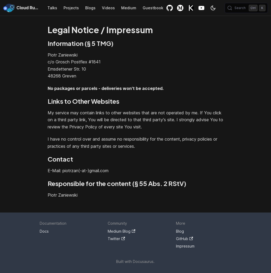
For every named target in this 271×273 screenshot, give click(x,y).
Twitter (116, 238)
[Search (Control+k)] (246, 8)
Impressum (185, 246)
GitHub (169, 8)
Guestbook (153, 8)
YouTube (201, 8)
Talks (52, 8)
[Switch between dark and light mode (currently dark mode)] (213, 8)
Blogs (90, 8)
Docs (44, 231)
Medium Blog (121, 231)
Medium (128, 8)
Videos (108, 8)
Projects (71, 8)
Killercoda (191, 8)
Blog (180, 231)
